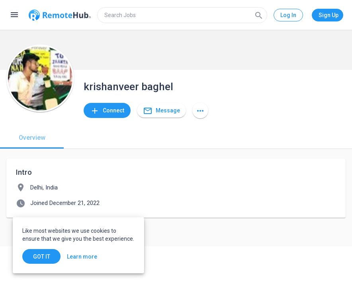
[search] (182, 15)
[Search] (259, 15)
